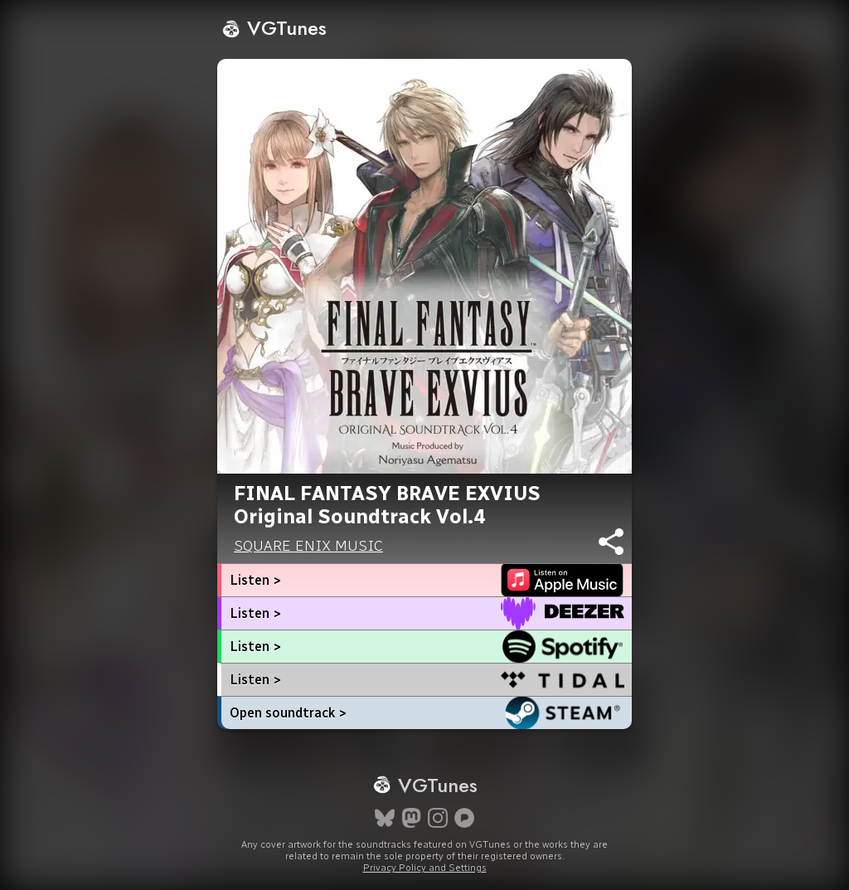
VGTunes (274, 27)
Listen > (255, 580)
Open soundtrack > (288, 713)
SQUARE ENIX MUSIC (308, 546)
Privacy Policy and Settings (425, 867)
